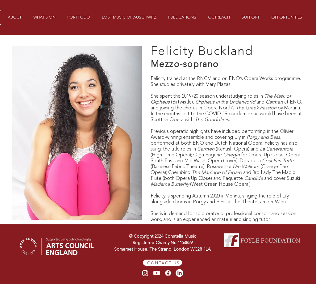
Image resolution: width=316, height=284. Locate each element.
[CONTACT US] (162, 263)
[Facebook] (168, 273)
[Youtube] (156, 273)
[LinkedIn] (179, 273)
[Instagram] (145, 273)
